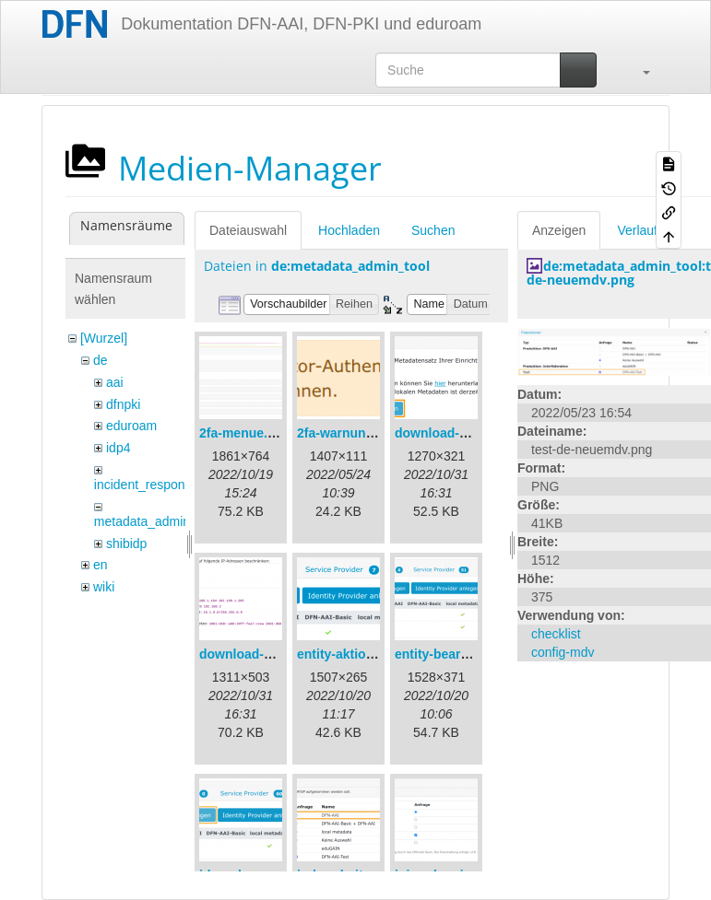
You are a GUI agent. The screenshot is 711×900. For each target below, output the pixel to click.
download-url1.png (452, 433)
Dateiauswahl (248, 230)
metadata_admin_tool (156, 521)
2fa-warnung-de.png (359, 433)
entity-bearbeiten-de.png (470, 654)
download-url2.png (256, 654)
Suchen (433, 230)
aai (115, 382)
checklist (556, 633)
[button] (637, 70)
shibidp (126, 543)
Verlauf (637, 230)
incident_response (146, 484)
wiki (103, 586)
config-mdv (562, 652)
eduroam (131, 425)
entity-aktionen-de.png (366, 654)
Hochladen (349, 230)
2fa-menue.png (245, 433)
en (100, 564)
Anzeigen (559, 230)
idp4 (118, 447)
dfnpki (123, 404)
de (100, 360)
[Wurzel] (103, 338)
